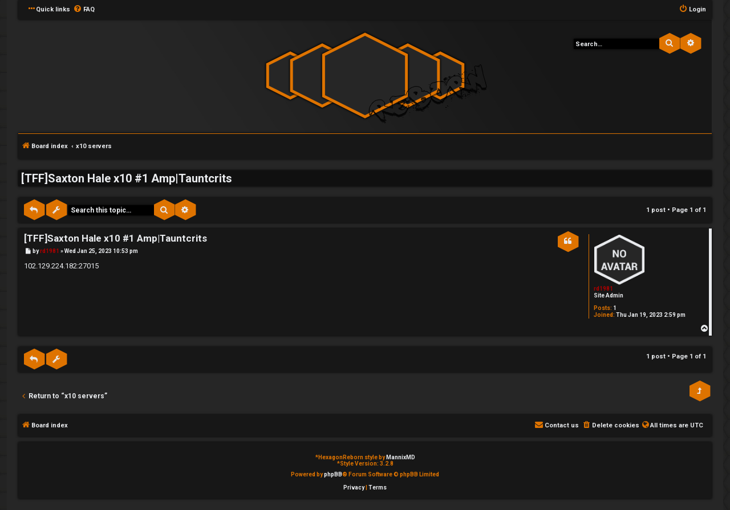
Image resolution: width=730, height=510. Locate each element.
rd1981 (603, 288)
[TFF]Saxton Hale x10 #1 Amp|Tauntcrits (126, 178)
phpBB (333, 474)
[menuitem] (84, 10)
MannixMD (400, 457)
